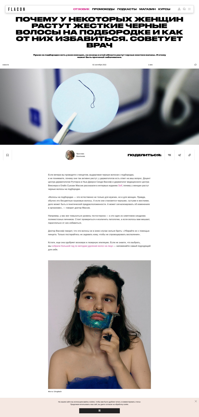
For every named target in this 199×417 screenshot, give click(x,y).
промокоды (103, 9)
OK (99, 410)
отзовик (81, 9)
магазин (147, 9)
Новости (6, 65)
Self (120, 185)
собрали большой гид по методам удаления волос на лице (83, 246)
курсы (164, 9)
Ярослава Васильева (80, 155)
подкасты (127, 9)
